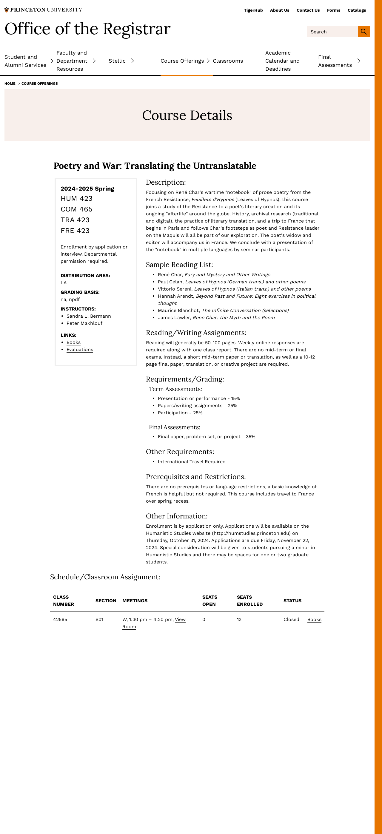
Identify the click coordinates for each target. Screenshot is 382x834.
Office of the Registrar (87, 28)
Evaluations (80, 349)
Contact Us (308, 10)
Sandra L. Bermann (89, 316)
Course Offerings (39, 83)
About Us (279, 10)
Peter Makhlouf (84, 323)
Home (10, 83)
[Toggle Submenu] (51, 60)
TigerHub (253, 10)
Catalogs (357, 10)
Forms (334, 10)
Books (74, 342)
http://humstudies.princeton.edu (251, 533)
